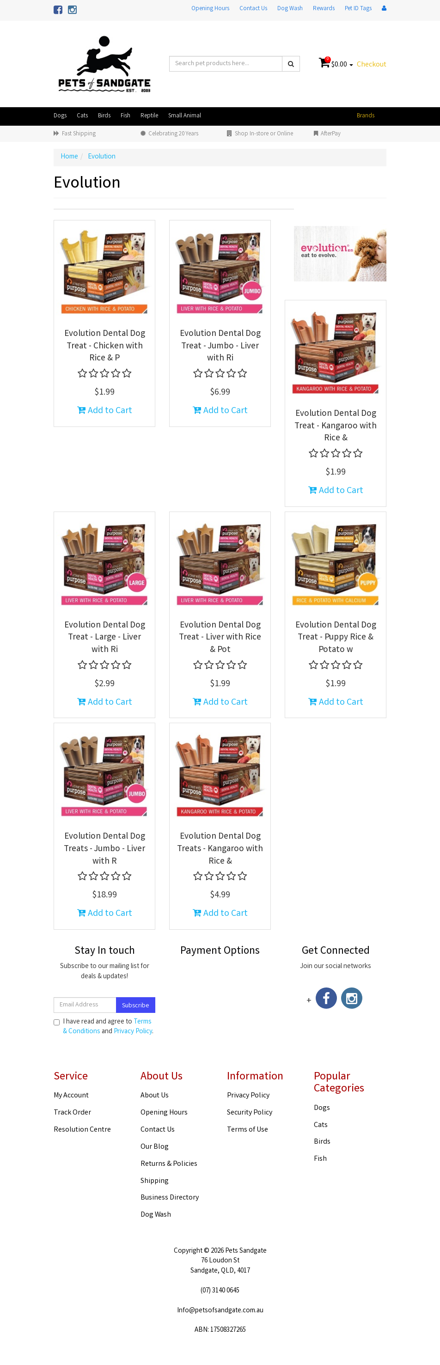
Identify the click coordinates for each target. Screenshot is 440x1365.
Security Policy (249, 1113)
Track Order (72, 1113)
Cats (82, 116)
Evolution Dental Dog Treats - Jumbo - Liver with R (104, 849)
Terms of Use (247, 1130)
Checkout (371, 65)
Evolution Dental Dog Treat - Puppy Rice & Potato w (335, 638)
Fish (125, 116)
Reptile (149, 116)
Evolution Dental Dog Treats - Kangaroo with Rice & (220, 849)
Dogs (60, 116)
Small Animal (184, 116)
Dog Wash (290, 9)
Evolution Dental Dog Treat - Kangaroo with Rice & (335, 426)
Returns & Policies (169, 1164)
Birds (104, 116)
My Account (71, 1096)
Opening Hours (210, 9)
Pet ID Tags (358, 9)
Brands (365, 116)
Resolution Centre (82, 1130)
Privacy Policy (133, 1032)
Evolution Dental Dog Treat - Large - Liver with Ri (104, 638)
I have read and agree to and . (103, 1027)
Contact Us (253, 9)
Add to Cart (104, 411)
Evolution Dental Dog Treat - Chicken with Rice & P (104, 346)
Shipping (155, 1181)
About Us (155, 1096)
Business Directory (170, 1198)
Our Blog (155, 1147)
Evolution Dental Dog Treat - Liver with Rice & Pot (220, 638)
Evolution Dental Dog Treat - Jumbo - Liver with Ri (220, 346)
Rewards (324, 9)
